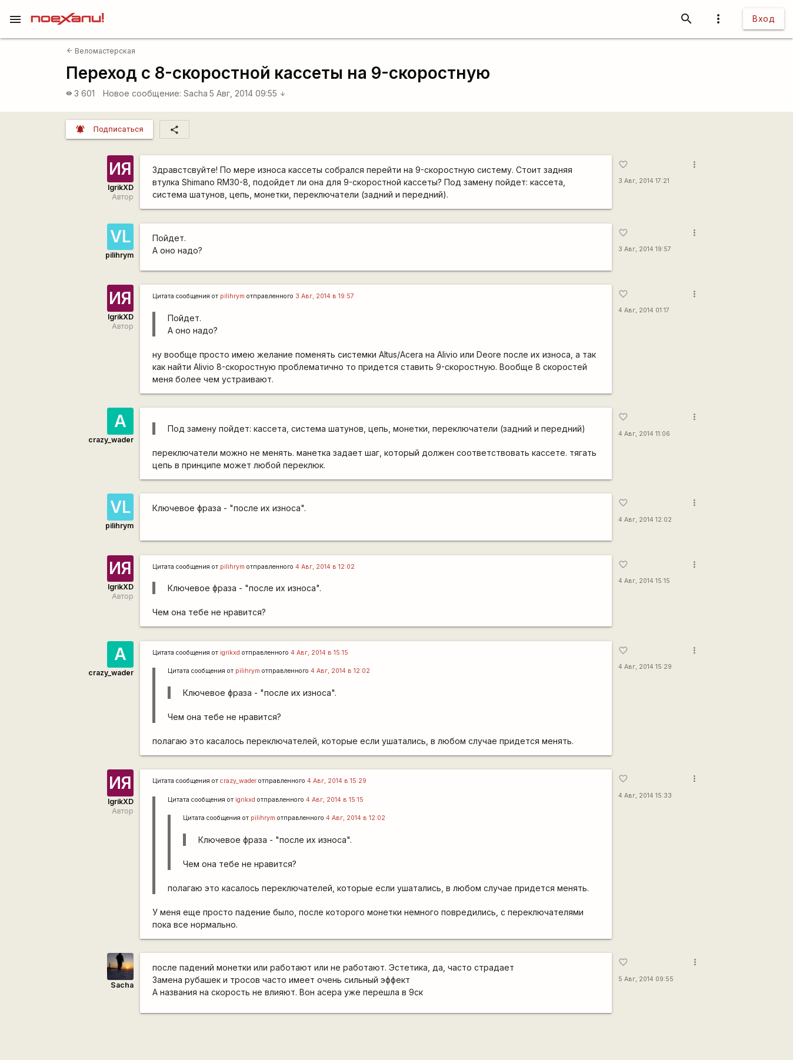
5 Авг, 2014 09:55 (247, 93)
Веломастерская (101, 50)
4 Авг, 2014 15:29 (645, 667)
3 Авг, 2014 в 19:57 (324, 296)
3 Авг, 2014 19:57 (644, 249)
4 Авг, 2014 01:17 (643, 310)
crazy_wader (111, 439)
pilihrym (119, 255)
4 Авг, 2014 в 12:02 (325, 567)
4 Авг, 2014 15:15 (644, 581)
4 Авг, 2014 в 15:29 (336, 781)
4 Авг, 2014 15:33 (645, 795)
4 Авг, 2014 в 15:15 (319, 652)
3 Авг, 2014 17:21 (643, 181)
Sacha (196, 93)
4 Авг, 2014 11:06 (644, 434)
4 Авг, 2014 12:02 (645, 520)
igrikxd (230, 652)
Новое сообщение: (142, 93)
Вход (763, 19)
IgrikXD (121, 187)
